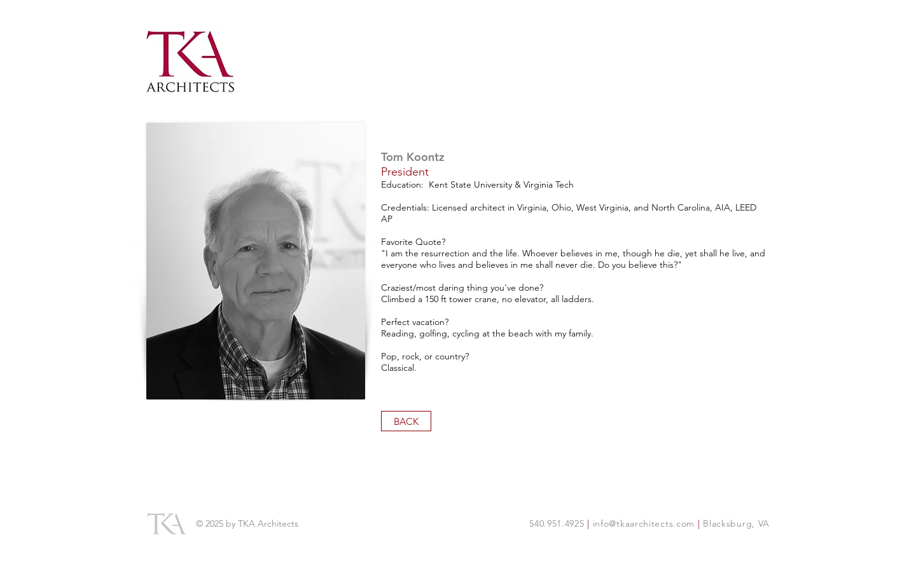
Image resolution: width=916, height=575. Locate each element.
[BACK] (406, 421)
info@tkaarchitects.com (645, 523)
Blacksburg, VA (735, 523)
